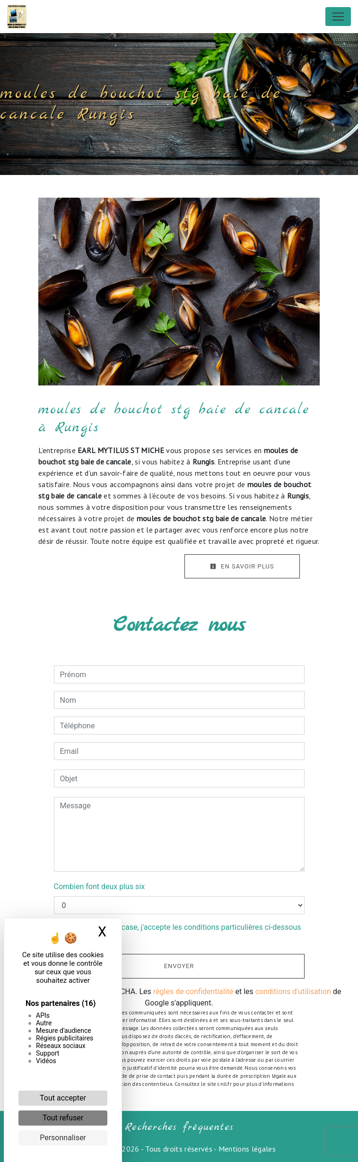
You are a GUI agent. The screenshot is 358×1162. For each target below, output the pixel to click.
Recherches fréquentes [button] (179, 1127)
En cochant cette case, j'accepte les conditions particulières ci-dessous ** (182, 933)
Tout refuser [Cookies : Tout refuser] (63, 1117)
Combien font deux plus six (99, 886)
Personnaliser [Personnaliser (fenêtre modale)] (63, 1137)
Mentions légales (246, 1148)
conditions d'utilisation (293, 991)
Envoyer (179, 966)
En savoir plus (242, 566)
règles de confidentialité (193, 991)
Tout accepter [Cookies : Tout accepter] (63, 1097)
